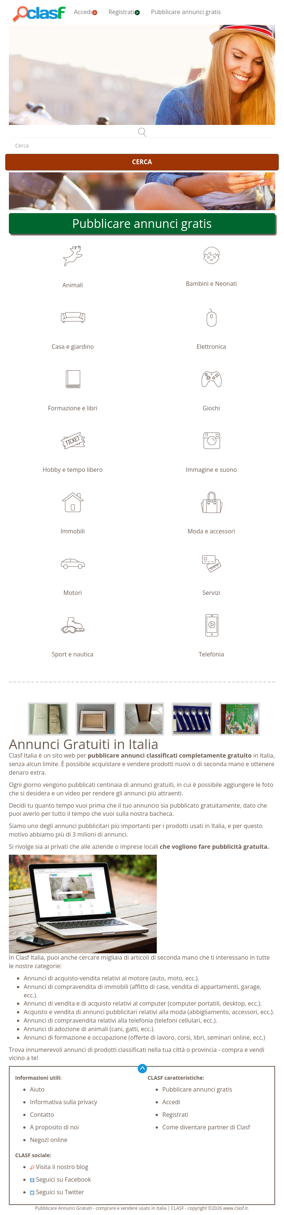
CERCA (142, 162)
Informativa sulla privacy (63, 1102)
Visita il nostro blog (59, 1167)
